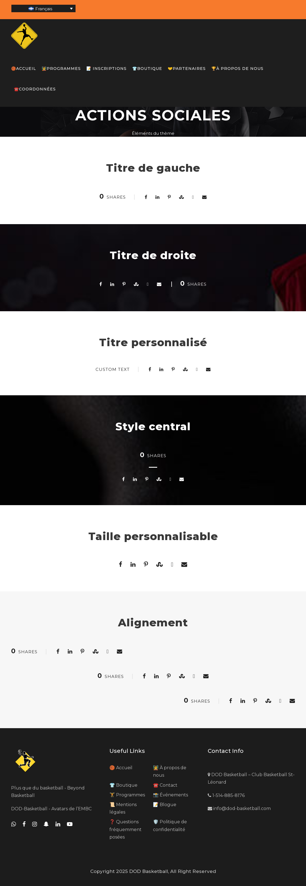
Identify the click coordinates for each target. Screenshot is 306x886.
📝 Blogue (164, 804)
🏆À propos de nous (237, 68)
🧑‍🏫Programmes (61, 68)
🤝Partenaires (187, 68)
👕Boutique (147, 68)
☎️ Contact (165, 785)
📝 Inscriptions (106, 68)
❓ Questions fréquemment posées (125, 829)
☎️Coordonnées (35, 89)
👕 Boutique (123, 785)
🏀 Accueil (120, 767)
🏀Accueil (23, 68)
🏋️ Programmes (127, 795)
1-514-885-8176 (226, 795)
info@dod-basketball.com (239, 808)
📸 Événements (170, 795)
